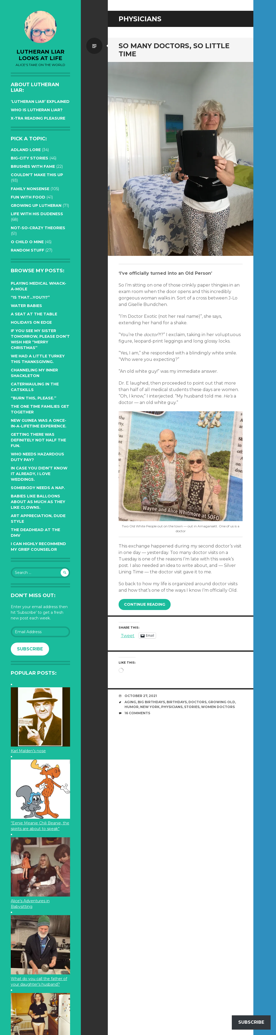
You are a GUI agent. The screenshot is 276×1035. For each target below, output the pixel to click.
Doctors (197, 702)
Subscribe (30, 648)
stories (191, 707)
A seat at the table (34, 314)
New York (150, 707)
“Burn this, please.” (33, 398)
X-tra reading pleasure (38, 118)
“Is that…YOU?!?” (30, 297)
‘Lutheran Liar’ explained (40, 101)
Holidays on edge (31, 322)
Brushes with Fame (33, 166)
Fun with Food (28, 197)
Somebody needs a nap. (38, 487)
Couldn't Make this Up (37, 174)
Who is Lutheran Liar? (37, 109)
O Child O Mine (27, 241)
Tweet (127, 635)
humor (132, 707)
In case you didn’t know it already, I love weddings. (39, 474)
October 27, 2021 (141, 696)
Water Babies (26, 305)
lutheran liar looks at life (40, 54)
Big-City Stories (29, 158)
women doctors (218, 707)
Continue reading (144, 604)
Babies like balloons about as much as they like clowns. (38, 502)
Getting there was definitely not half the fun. (38, 440)
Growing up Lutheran (36, 205)
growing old (221, 702)
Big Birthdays (151, 702)
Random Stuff (27, 250)
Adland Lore (26, 149)
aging (130, 702)
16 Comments (137, 713)
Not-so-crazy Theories (38, 227)
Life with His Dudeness (37, 213)
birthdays (177, 702)
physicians (171, 707)
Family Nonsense (30, 188)
